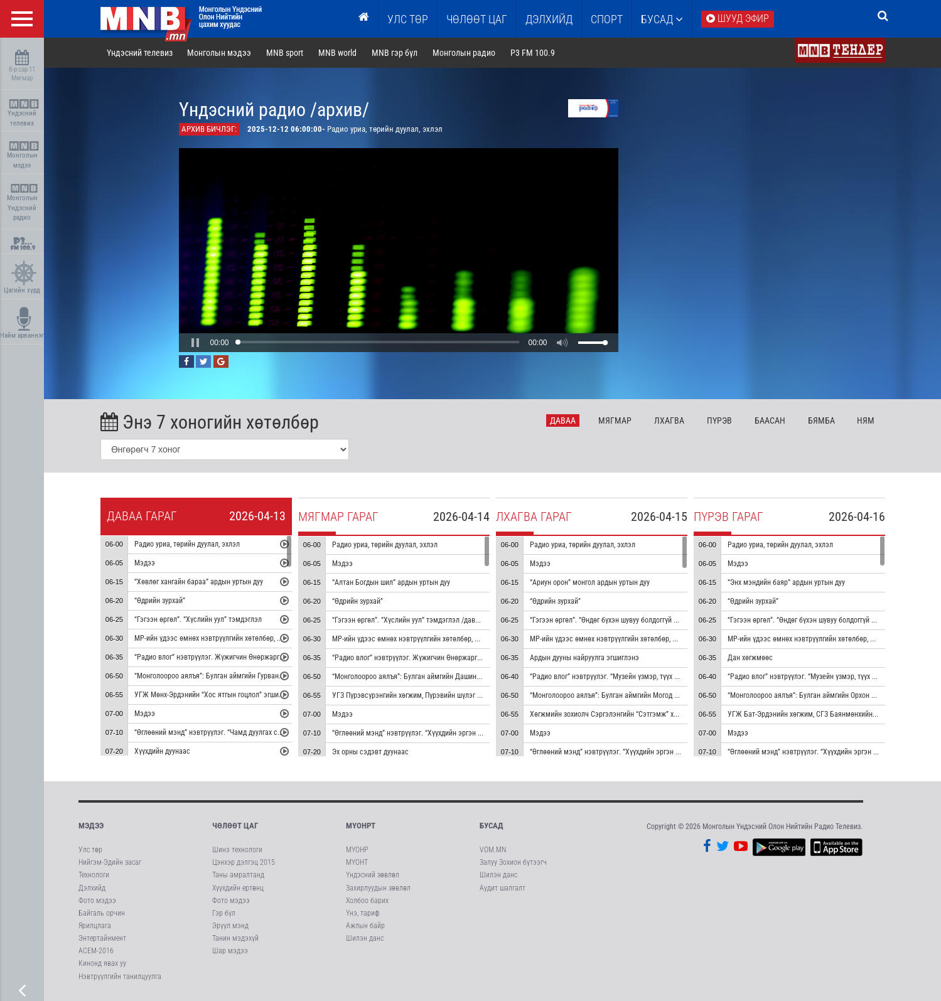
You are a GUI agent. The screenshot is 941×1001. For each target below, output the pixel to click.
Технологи (93, 874)
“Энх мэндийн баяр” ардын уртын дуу (786, 583)
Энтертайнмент (102, 938)
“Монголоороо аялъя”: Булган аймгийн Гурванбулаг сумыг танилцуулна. (247, 676)
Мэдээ (144, 563)
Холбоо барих (367, 900)
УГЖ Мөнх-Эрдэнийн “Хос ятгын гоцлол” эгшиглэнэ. (216, 695)
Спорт (607, 19)
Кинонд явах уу (102, 963)
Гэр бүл (223, 913)
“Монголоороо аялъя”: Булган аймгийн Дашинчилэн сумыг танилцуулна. (446, 677)
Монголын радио (464, 53)
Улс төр (407, 19)
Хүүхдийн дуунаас (162, 751)
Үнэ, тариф (363, 913)
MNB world (337, 53)
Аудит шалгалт (502, 888)
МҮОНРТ (360, 825)
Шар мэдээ (230, 950)
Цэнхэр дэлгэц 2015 (243, 862)
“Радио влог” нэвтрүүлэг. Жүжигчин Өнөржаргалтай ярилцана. (232, 657)
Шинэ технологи (237, 849)
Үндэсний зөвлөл (372, 874)
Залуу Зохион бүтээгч (513, 862)
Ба (770, 420)
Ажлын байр (365, 925)
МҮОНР (357, 849)
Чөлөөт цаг (235, 825)
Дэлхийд (549, 19)
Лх (669, 420)
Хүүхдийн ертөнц (238, 888)
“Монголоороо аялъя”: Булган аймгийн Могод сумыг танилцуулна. (633, 696)
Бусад (662, 19)
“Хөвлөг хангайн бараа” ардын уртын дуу (198, 582)
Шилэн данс (365, 938)
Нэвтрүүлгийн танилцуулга (119, 976)
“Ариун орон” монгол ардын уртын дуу (590, 583)
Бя (821, 420)
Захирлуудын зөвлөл (378, 888)
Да (563, 420)
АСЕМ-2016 (96, 950)
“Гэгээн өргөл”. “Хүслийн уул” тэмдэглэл (198, 620)
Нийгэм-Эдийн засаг (109, 862)
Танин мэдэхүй (235, 938)
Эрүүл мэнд (230, 925)
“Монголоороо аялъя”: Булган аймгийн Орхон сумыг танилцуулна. (831, 696)
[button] (195, 343)
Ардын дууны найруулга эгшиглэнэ (584, 658)
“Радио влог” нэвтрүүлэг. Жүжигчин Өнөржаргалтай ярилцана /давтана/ (446, 658)
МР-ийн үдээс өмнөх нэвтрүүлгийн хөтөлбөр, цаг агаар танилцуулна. (242, 638)
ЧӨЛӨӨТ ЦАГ (476, 19)
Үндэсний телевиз (24, 113)
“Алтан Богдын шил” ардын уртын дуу (391, 583)
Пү (719, 420)
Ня (865, 420)
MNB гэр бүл (394, 53)
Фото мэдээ (97, 900)
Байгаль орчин (101, 913)
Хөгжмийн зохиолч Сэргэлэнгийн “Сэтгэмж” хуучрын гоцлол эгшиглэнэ (642, 714)
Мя (615, 420)
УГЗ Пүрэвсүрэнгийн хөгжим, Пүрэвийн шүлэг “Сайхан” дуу (424, 696)
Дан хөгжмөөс (750, 658)
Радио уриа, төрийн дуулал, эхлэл (187, 544)
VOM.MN (493, 849)
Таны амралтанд (238, 874)
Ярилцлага (94, 925)
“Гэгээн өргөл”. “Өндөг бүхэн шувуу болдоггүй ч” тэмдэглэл (622, 620)
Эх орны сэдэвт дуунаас (370, 752)
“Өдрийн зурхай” (159, 601)
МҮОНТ (357, 862)
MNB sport (284, 53)
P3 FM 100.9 (532, 53)
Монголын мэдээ (23, 155)
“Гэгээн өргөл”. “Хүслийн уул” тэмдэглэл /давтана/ (412, 620)
